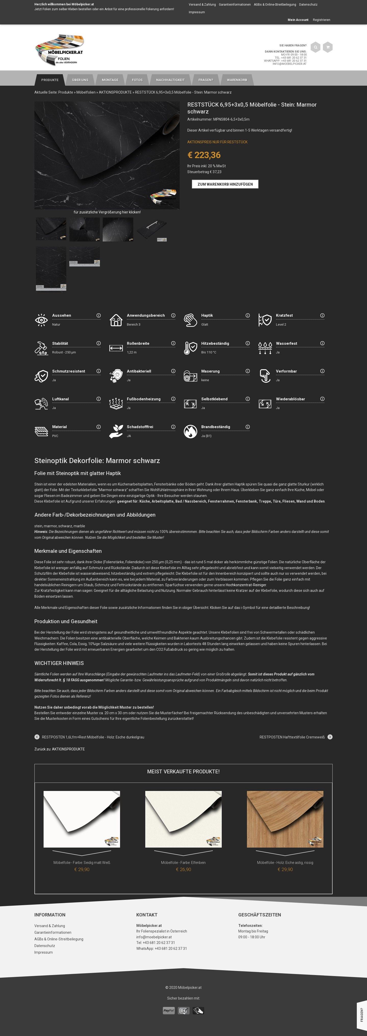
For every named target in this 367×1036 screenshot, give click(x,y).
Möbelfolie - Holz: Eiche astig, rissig (285, 863)
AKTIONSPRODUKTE (115, 92)
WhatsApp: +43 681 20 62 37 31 (285, 60)
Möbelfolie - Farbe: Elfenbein (183, 863)
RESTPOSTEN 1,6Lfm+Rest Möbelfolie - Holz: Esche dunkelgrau (93, 737)
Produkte (65, 92)
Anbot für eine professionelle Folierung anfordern (138, 9)
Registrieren (321, 20)
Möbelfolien (86, 92)
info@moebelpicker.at (290, 64)
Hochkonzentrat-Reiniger (246, 585)
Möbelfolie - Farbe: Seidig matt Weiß (82, 863)
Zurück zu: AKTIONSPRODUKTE (59, 749)
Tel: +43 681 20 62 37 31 (291, 57)
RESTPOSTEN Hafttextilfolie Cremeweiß (292, 737)
